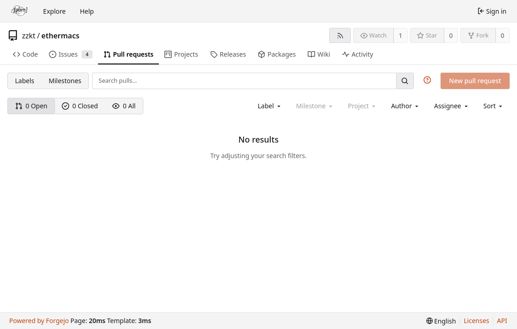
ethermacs (60, 35)
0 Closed (80, 105)
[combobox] (270, 105)
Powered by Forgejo (39, 320)
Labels (24, 80)
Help (87, 11)
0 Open (31, 105)
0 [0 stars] (451, 35)
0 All (124, 105)
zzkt (28, 35)
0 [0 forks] (502, 35)
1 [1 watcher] (401, 35)
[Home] (20, 11)
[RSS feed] (340, 35)
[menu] (494, 105)
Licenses (477, 320)
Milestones (65, 80)
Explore (54, 11)
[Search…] (405, 81)
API (502, 320)
